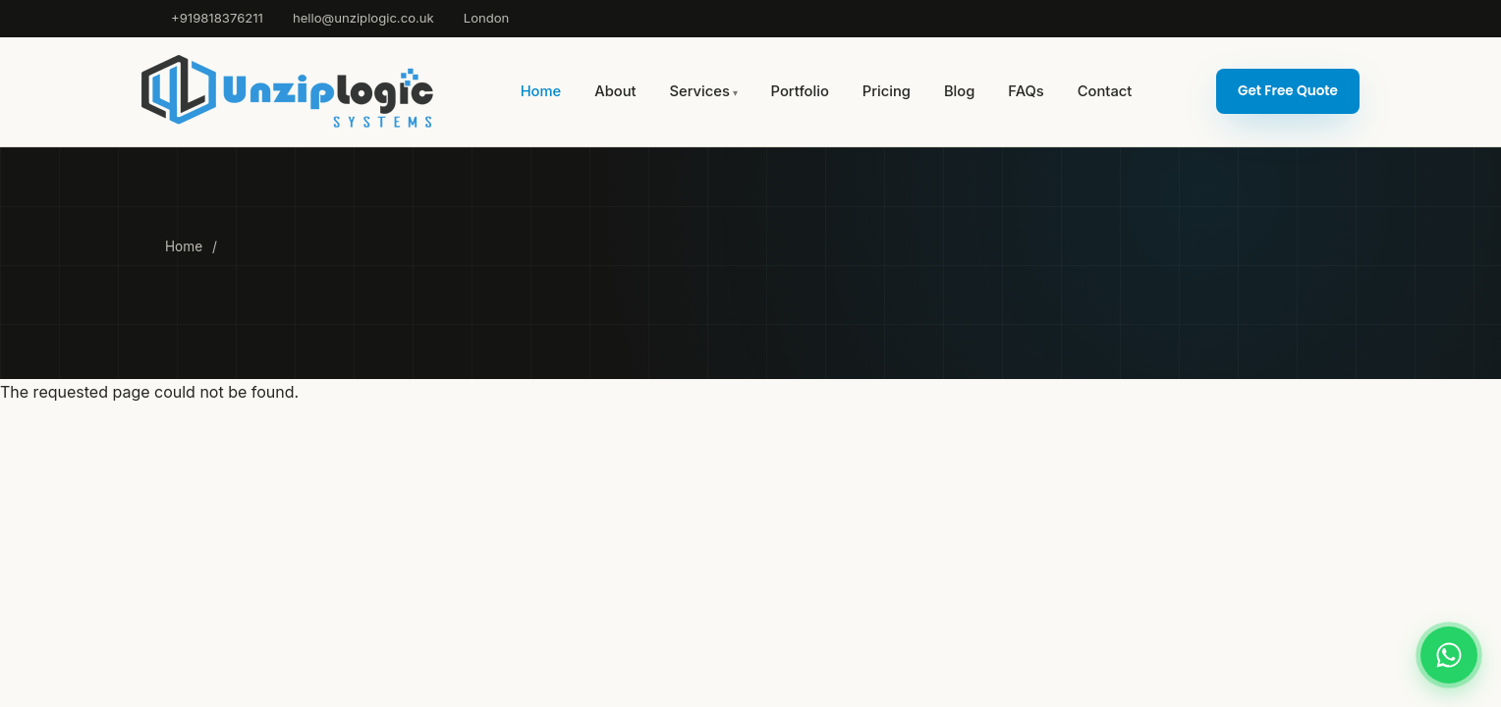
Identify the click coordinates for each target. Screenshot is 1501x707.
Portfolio (800, 91)
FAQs (1025, 91)
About (615, 91)
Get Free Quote (1288, 91)
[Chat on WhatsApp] (1448, 654)
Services (700, 91)
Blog (959, 91)
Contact (1105, 91)
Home (541, 91)
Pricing (886, 91)
